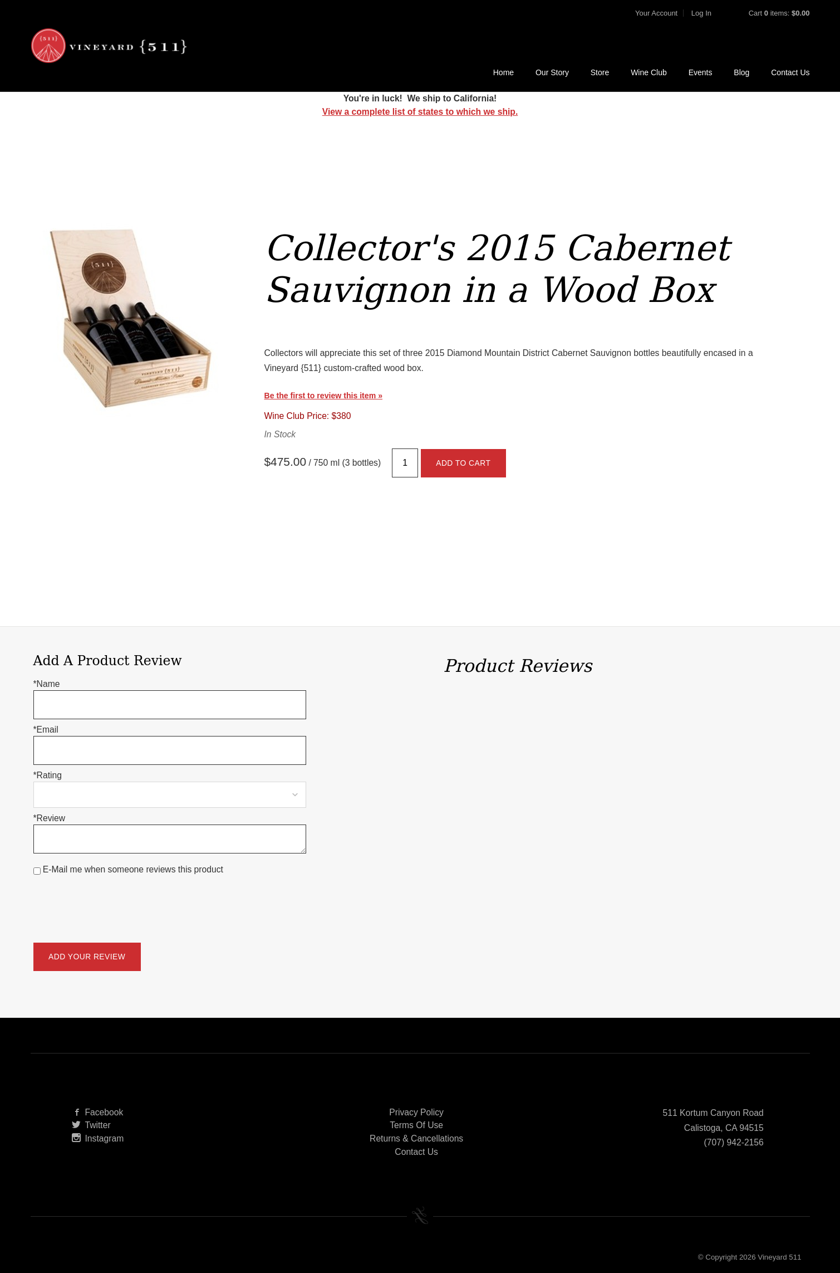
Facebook (98, 1112)
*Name (46, 684)
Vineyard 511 (108, 46)
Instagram (98, 1138)
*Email (45, 729)
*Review (49, 818)
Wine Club (649, 72)
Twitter (91, 1125)
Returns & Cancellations (416, 1138)
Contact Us (790, 72)
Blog (741, 72)
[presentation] (118, 902)
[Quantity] (405, 462)
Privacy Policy (416, 1112)
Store (600, 72)
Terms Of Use (416, 1125)
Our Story (552, 72)
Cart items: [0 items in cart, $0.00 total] (779, 13)
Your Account (656, 13)
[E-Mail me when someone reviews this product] (37, 871)
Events (701, 72)
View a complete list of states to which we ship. (420, 111)
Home (503, 72)
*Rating (47, 775)
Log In (701, 13)
